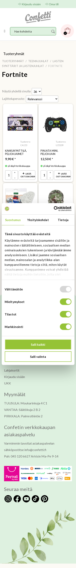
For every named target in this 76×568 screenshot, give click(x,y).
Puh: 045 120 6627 (17, 456)
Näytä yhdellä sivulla (16, 91)
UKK (7, 383)
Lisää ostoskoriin (27, 175)
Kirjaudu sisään (31, 4)
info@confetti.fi (35, 450)
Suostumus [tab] (13, 219)
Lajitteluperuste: (13, 98)
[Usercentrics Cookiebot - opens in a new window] (54, 208)
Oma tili (54, 4)
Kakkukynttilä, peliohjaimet (16, 152)
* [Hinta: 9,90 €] (10, 159)
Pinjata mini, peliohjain (49, 152)
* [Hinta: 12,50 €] (47, 159)
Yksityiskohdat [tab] (38, 219)
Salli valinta (38, 356)
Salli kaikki (38, 344)
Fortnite (15, 74)
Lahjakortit (11, 370)
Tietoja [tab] (63, 219)
